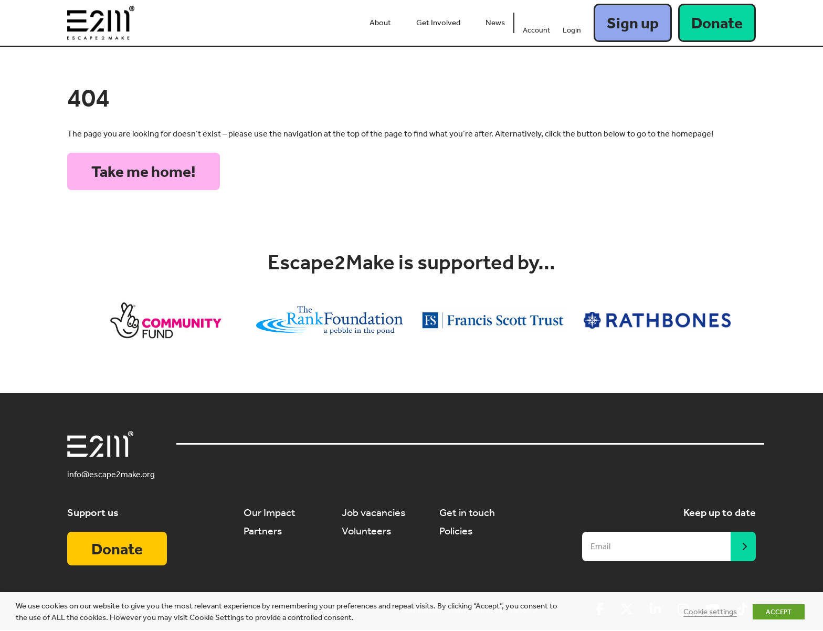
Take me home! (143, 171)
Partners (263, 530)
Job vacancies (373, 512)
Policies (455, 530)
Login (572, 30)
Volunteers (366, 530)
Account (536, 30)
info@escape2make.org (111, 475)
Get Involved (438, 22)
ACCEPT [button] (779, 612)
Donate (717, 23)
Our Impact (270, 512)
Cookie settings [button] (710, 611)
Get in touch (467, 512)
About (380, 22)
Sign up (633, 23)
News (495, 22)
